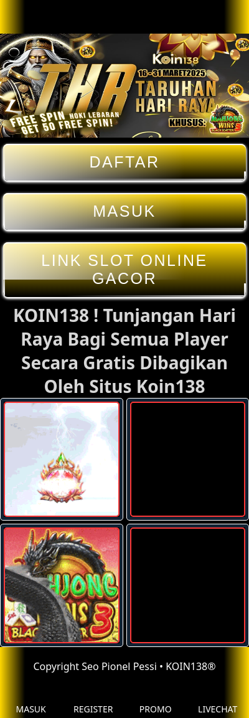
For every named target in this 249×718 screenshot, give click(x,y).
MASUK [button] (31, 699)
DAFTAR (124, 162)
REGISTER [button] (93, 699)
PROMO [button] (155, 699)
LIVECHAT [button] (217, 699)
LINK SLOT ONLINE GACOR (124, 269)
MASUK (124, 211)
